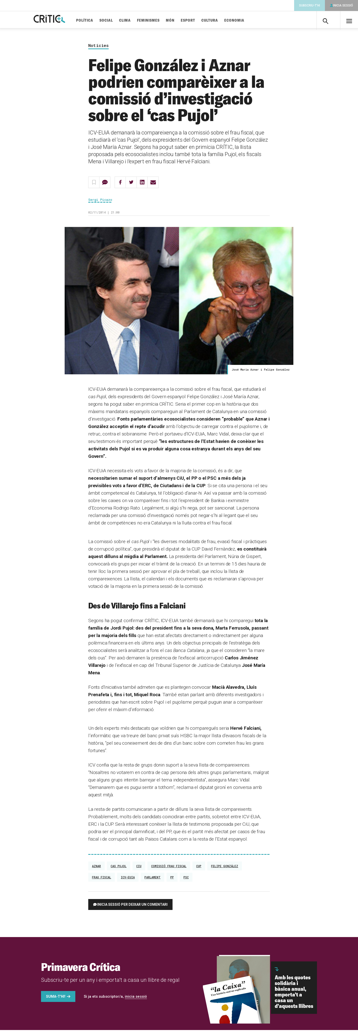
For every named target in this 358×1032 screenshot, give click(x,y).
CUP (198, 868)
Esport (199, 20)
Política (96, 20)
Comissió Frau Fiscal (168, 868)
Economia (246, 20)
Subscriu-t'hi (309, 5)
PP (172, 879)
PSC (186, 879)
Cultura (221, 20)
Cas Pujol (119, 868)
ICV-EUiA (128, 879)
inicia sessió (136, 998)
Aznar (96, 868)
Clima (136, 20)
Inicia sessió (343, 5)
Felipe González (224, 868)
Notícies (98, 47)
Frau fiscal (101, 879)
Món (181, 20)
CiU (138, 868)
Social (117, 20)
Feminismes (159, 20)
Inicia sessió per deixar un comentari (132, 906)
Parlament (152, 879)
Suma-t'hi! (55, 998)
